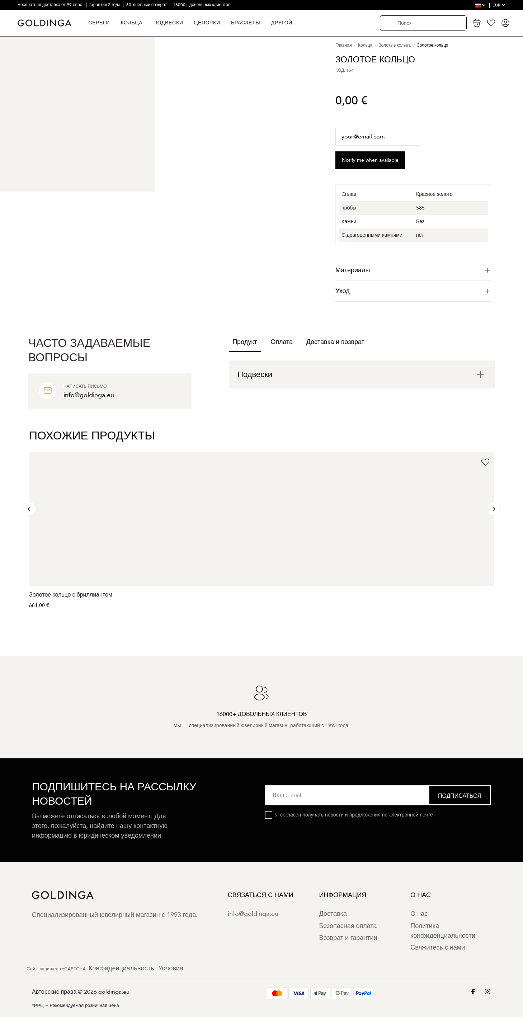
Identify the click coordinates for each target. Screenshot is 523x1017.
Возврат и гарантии (348, 937)
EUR (499, 5)
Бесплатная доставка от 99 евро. (51, 5)
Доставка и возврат (335, 342)
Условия (170, 968)
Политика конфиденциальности (442, 931)
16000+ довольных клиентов (202, 5)
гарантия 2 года (105, 5)
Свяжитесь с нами (437, 947)
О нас (419, 913)
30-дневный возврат (147, 5)
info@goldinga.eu (253, 913)
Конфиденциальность (121, 968)
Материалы (413, 270)
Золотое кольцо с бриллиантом (70, 595)
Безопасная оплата (348, 926)
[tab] (413, 270)
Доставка (333, 913)
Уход (413, 291)
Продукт (244, 342)
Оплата (281, 342)
